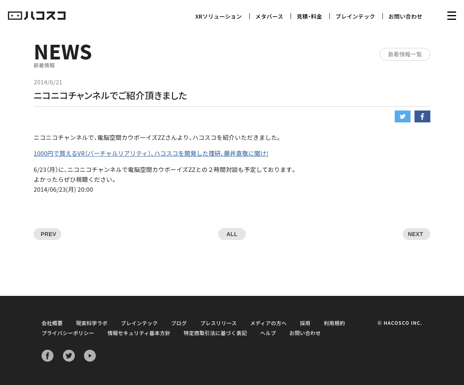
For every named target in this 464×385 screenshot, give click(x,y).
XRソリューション (218, 16)
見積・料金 (309, 16)
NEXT (415, 234)
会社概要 (52, 323)
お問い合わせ (405, 16)
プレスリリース (218, 323)
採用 (305, 323)
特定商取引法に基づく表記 (215, 333)
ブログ (179, 323)
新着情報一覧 (405, 54)
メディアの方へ (268, 323)
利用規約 (334, 323)
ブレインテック (355, 16)
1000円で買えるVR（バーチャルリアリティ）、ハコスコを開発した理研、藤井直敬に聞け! (151, 153)
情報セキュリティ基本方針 (138, 333)
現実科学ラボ (92, 323)
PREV (48, 234)
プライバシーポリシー (68, 333)
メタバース (269, 16)
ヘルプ (268, 333)
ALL (232, 234)
